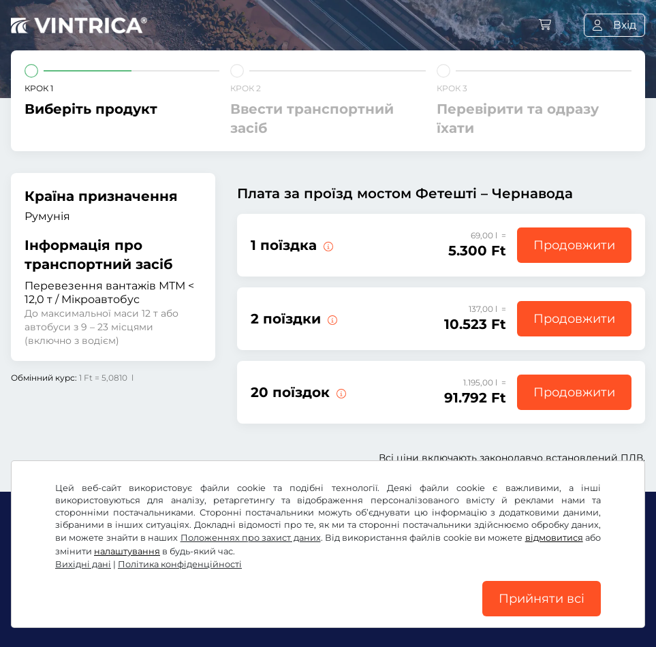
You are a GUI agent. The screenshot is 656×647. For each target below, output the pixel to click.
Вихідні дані (83, 564)
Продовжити (574, 245)
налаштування (127, 551)
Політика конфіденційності (180, 564)
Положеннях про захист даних (251, 538)
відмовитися (554, 538)
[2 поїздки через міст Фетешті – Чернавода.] (331, 318)
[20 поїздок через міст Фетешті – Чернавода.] (340, 392)
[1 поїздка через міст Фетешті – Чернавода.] (327, 245)
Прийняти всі (541, 598)
